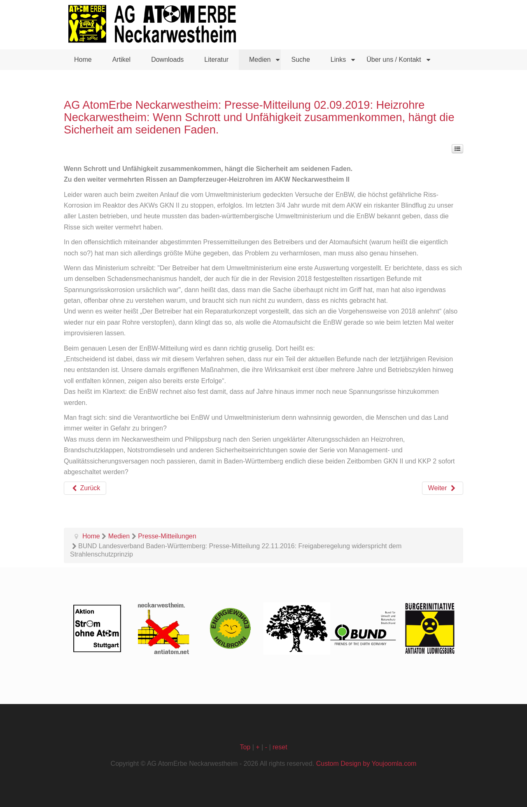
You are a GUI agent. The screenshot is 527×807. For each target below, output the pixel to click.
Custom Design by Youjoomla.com (366, 763)
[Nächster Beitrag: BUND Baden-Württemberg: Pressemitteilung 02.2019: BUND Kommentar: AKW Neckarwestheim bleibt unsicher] (442, 488)
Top (245, 747)
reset (280, 747)
